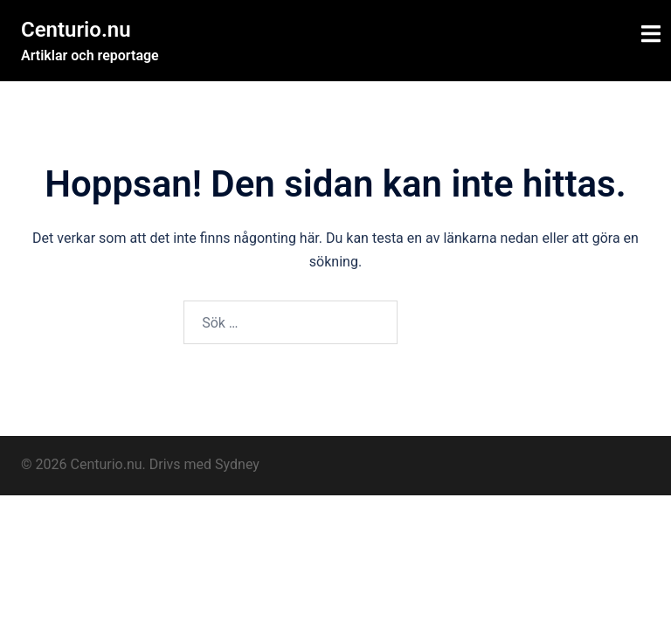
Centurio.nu (76, 29)
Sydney (237, 464)
